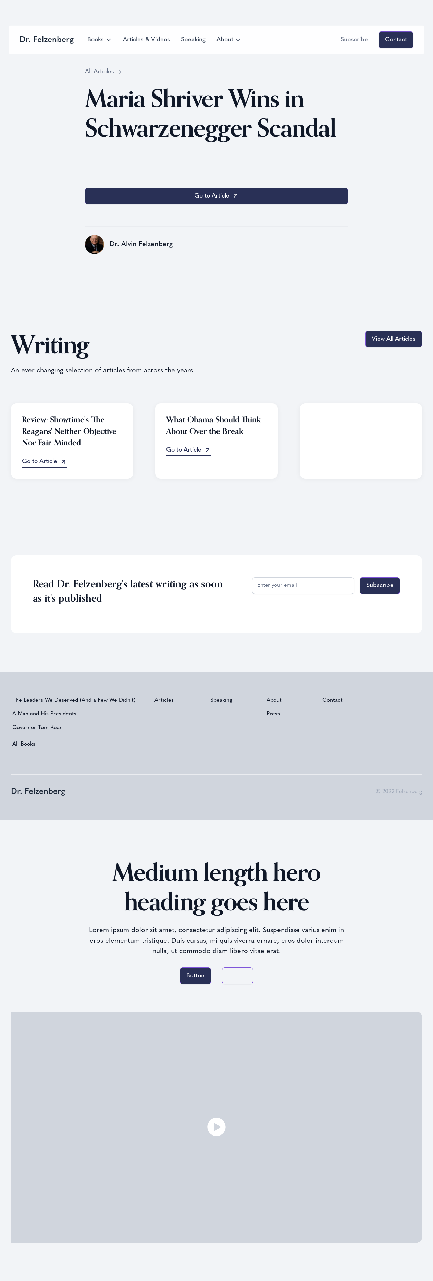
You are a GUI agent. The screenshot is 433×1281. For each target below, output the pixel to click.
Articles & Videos (146, 40)
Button (195, 976)
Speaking (193, 40)
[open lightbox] (216, 1127)
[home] (47, 40)
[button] (99, 40)
